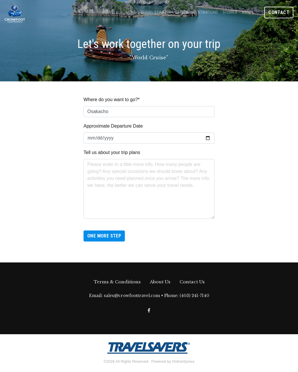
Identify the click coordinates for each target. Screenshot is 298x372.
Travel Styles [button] (154, 12)
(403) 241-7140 (194, 295)
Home (131, 12)
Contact (278, 12)
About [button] (247, 12)
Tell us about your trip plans (112, 152)
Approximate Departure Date (113, 126)
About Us (160, 282)
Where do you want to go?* (112, 99)
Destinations (206, 12)
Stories (230, 12)
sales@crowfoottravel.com (132, 295)
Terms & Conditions (117, 282)
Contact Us (192, 282)
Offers (182, 12)
